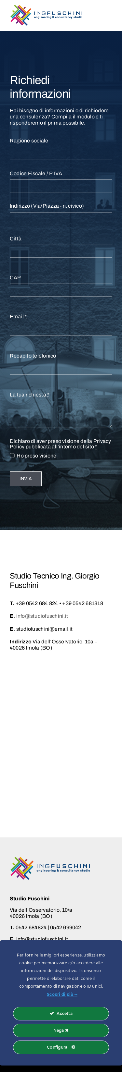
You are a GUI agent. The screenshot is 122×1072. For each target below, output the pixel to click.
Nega (61, 1030)
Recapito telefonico (33, 356)
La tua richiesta (29, 394)
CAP (15, 277)
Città (15, 238)
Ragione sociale (29, 140)
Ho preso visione (36, 455)
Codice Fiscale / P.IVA (36, 173)
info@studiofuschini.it (42, 616)
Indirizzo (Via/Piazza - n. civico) (47, 206)
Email (18, 316)
